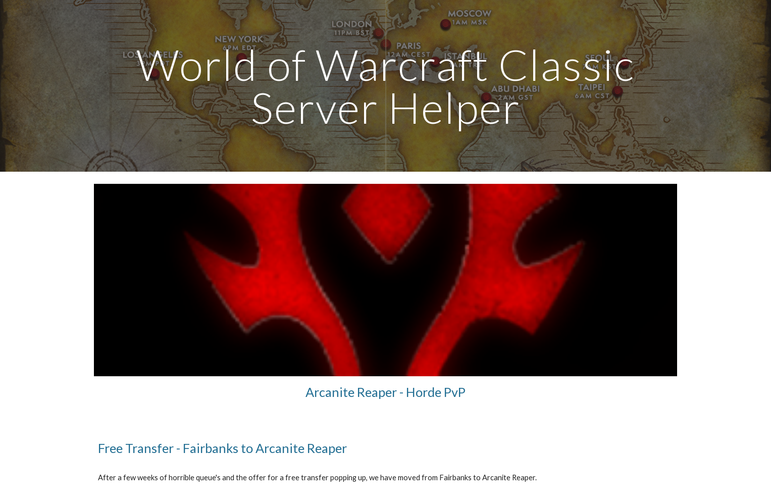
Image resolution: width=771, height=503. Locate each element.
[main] (385, 86)
